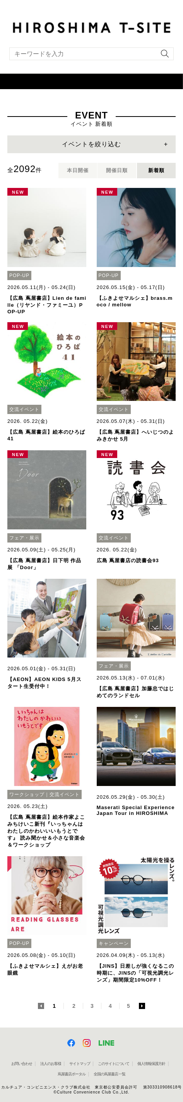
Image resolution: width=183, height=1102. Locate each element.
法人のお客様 (50, 1063)
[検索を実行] (163, 56)
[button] (91, 81)
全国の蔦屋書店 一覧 (110, 1074)
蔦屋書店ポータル (72, 1074)
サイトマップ (79, 1063)
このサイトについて (113, 1063)
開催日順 (117, 170)
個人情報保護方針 (151, 1063)
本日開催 (78, 170)
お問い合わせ (21, 1063)
